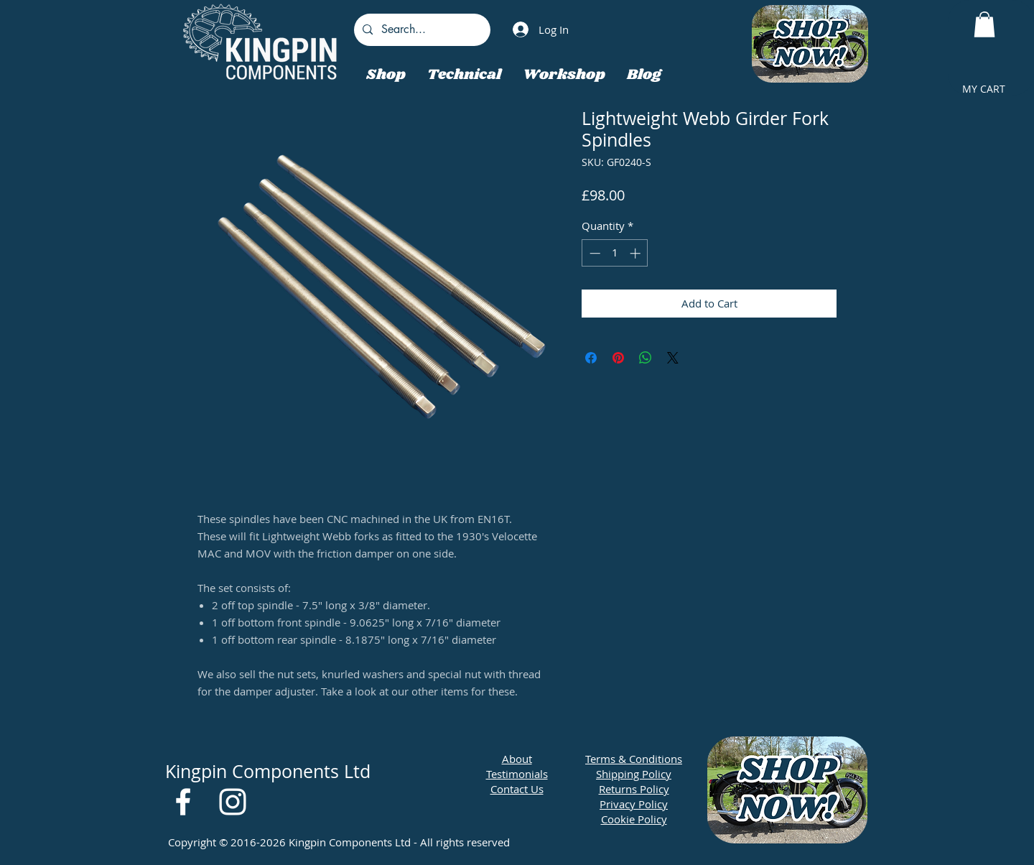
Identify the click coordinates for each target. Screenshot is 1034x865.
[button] (984, 24)
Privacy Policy (634, 804)
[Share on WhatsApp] (645, 357)
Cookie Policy (634, 819)
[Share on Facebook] (591, 357)
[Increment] (636, 253)
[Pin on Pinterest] (618, 357)
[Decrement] (593, 253)
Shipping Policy (633, 774)
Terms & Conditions (633, 758)
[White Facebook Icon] (183, 802)
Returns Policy (634, 789)
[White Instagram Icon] (233, 802)
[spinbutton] (615, 253)
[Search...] (420, 30)
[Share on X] (672, 357)
